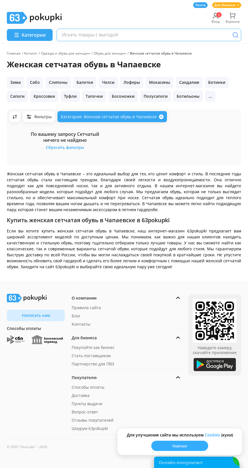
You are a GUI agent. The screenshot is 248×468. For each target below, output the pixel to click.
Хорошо (179, 445)
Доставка (81, 395)
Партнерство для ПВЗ (93, 364)
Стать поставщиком (91, 355)
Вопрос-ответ (85, 412)
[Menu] (30, 35)
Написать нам (36, 315)
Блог (76, 316)
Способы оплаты (88, 387)
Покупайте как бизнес (93, 347)
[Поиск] (235, 35)
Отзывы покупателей (92, 420)
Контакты (81, 324)
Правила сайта (86, 307)
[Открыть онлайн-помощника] (196, 462)
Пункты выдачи (87, 403)
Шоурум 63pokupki (90, 428)
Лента (200, 5)
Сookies (212, 435)
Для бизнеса (226, 5)
